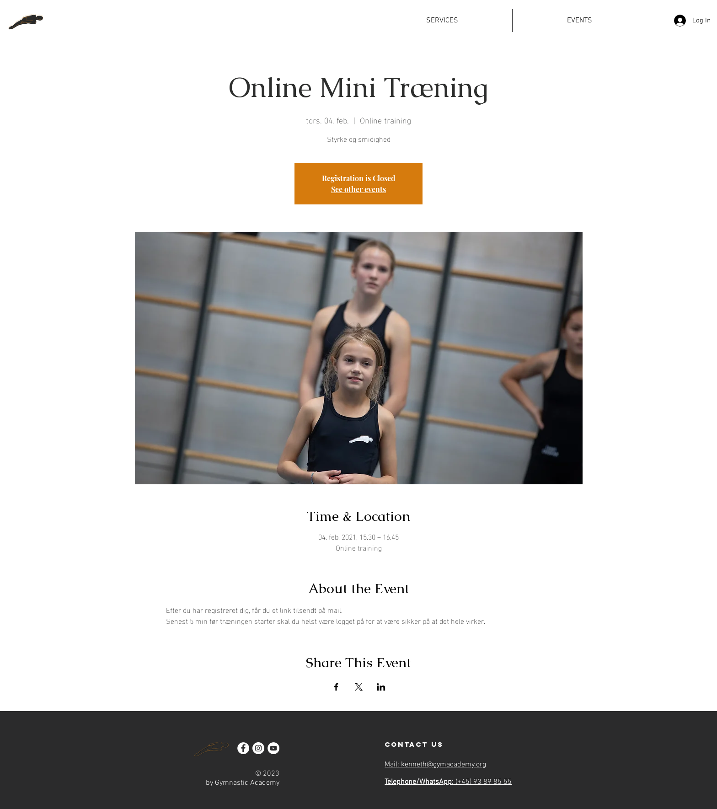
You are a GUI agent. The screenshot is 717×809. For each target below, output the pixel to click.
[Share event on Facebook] (336, 687)
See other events (358, 189)
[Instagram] (258, 748)
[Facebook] (243, 748)
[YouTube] (273, 748)
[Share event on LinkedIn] (381, 687)
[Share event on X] (358, 687)
